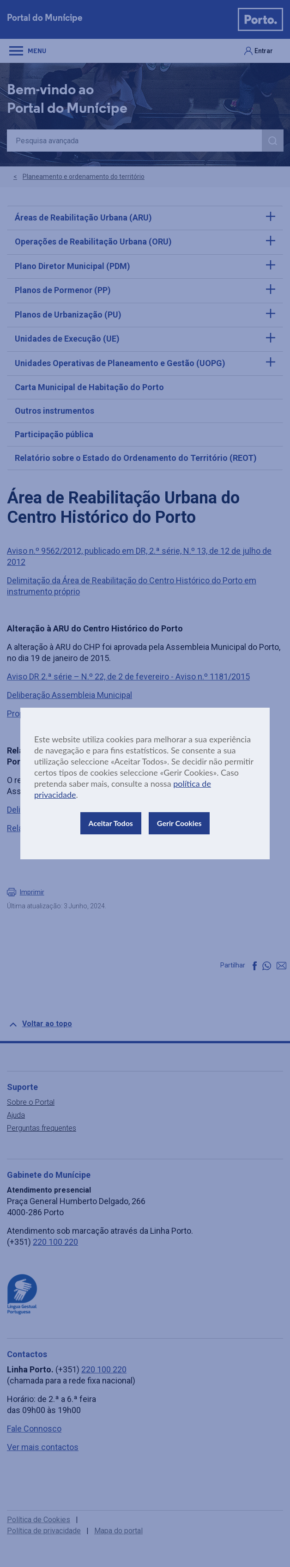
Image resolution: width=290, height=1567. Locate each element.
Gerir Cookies (179, 823)
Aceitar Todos (111, 823)
